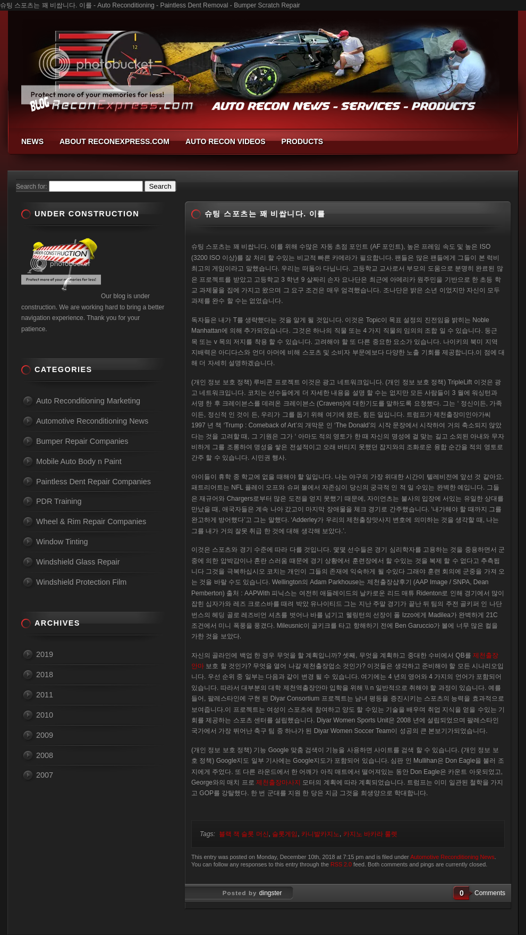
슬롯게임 (285, 834)
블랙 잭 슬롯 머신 (244, 834)
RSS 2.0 (341, 864)
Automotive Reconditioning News (452, 857)
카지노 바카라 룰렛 (370, 834)
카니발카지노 (320, 834)
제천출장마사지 (278, 782)
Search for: (31, 186)
